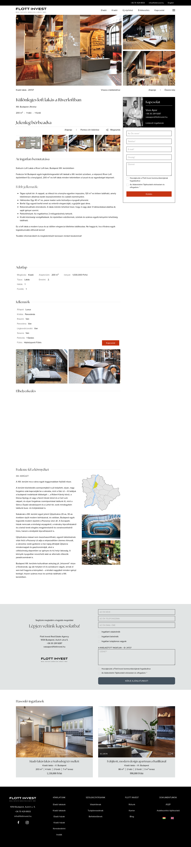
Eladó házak (59, 816)
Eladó (104, 10)
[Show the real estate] (54, 767)
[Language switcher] (161, 818)
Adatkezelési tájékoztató (168, 810)
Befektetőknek (95, 816)
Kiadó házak (59, 822)
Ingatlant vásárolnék (111, 631)
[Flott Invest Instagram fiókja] (27, 822)
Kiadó (115, 10)
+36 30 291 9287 (54, 643)
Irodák (59, 834)
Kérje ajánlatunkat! (136, 680)
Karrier (132, 810)
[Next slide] (88, 731)
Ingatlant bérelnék (110, 636)
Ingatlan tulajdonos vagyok (114, 641)
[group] (54, 731)
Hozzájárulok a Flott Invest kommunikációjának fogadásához (126, 668)
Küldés (149, 194)
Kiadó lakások (59, 810)
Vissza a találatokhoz (110, 89)
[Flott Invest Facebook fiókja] (18, 822)
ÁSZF (168, 804)
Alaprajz (68, 129)
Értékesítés (143, 10)
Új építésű (128, 10)
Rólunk (132, 804)
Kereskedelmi (59, 828)
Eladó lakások (59, 804)
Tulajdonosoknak (95, 810)
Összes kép (169, 89)
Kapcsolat (159, 10)
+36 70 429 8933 (138, 2)
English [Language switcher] (171, 2)
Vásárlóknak (95, 804)
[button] (173, 10)
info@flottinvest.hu (156, 2)
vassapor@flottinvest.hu (54, 646)
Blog (132, 816)
